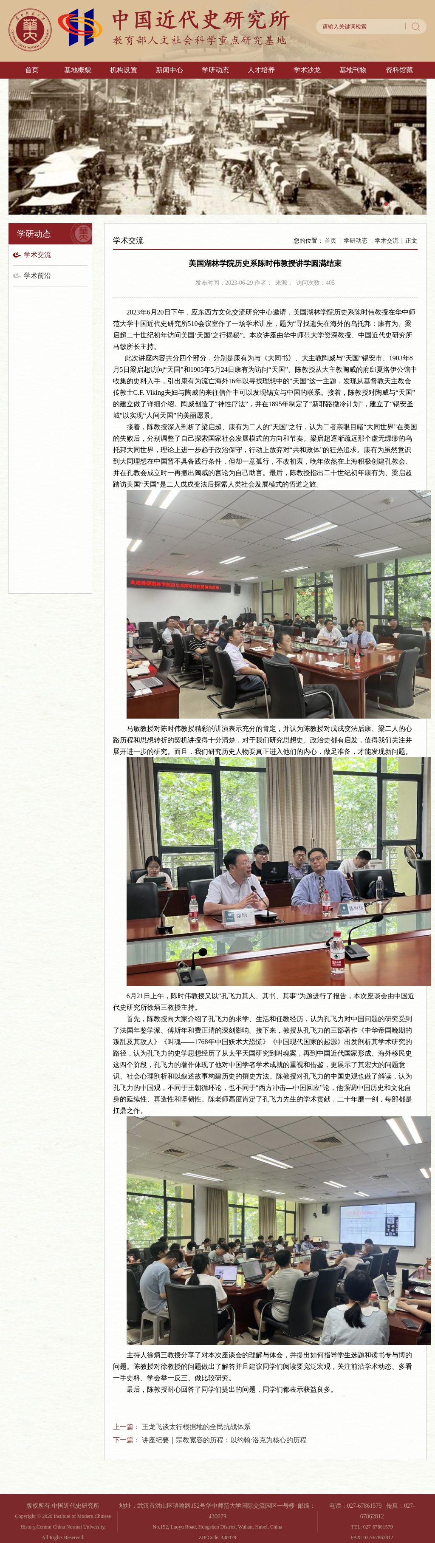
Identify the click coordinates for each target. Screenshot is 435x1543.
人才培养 (261, 70)
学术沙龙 (307, 70)
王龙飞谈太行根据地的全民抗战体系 (196, 1426)
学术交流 (37, 254)
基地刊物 (353, 70)
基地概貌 (77, 70)
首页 (32, 70)
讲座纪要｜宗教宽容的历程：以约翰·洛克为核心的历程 (224, 1440)
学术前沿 (37, 275)
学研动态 (215, 70)
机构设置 (123, 70)
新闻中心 (169, 70)
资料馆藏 (399, 70)
